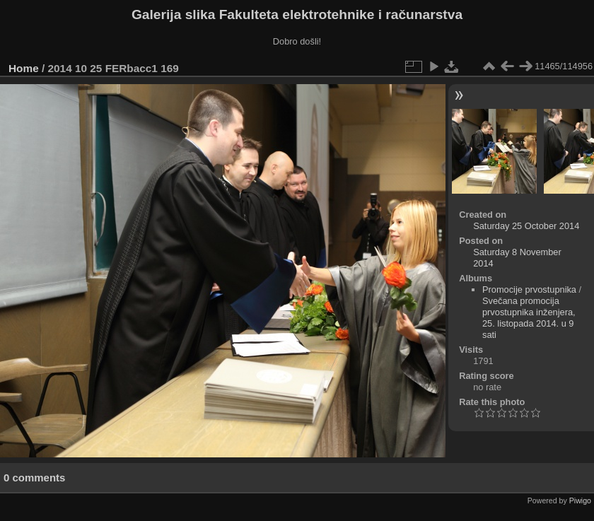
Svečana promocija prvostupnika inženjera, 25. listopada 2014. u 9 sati (529, 317)
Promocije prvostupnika (529, 289)
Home (23, 68)
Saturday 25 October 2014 (526, 226)
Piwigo (580, 500)
